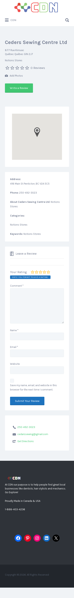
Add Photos (14, 76)
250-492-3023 (26, 427)
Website (15, 363)
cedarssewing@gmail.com (32, 434)
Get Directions (25, 441)
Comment (16, 285)
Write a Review (19, 88)
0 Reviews (38, 68)
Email (14, 347)
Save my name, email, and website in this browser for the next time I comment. (33, 387)
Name (14, 330)
